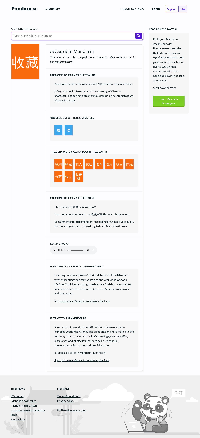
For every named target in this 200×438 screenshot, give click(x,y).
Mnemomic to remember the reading (72, 198)
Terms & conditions (69, 396)
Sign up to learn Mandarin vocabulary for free (81, 301)
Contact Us (18, 419)
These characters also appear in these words (78, 151)
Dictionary (17, 396)
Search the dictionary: (24, 29)
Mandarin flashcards (23, 401)
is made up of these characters (72, 117)
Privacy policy (65, 401)
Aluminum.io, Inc (76, 410)
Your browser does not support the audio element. (73, 250)
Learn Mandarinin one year (169, 102)
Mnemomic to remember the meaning (73, 75)
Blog (14, 414)
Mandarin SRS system (24, 405)
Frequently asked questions (28, 410)
